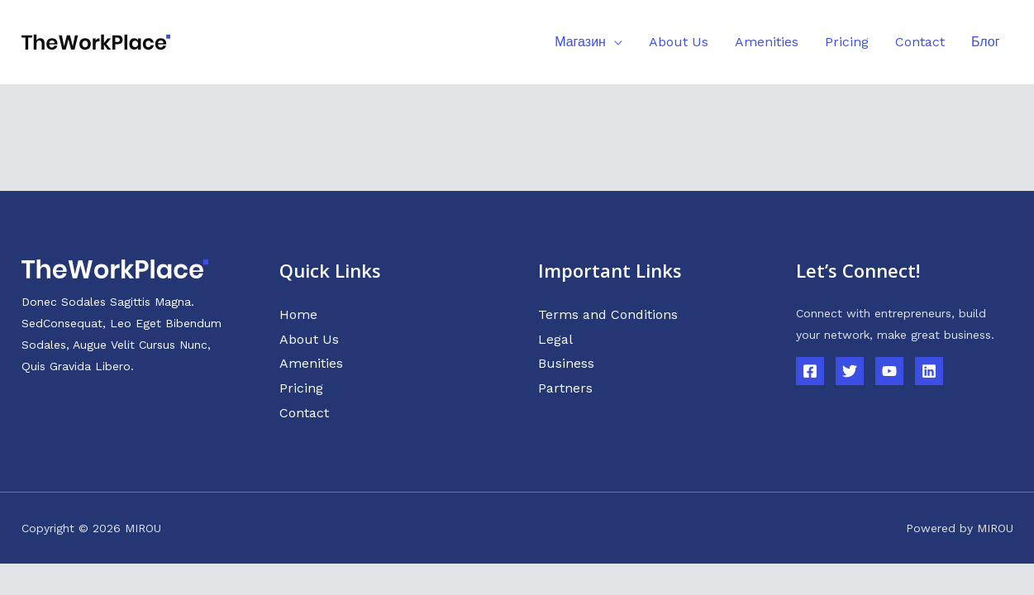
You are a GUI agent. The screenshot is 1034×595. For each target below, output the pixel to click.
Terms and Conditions (608, 314)
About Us (309, 339)
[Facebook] (810, 371)
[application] (614, 42)
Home (298, 314)
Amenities (311, 363)
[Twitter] (850, 371)
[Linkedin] (929, 371)
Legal (555, 339)
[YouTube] (889, 371)
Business (566, 363)
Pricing (301, 388)
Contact (304, 413)
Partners (565, 388)
